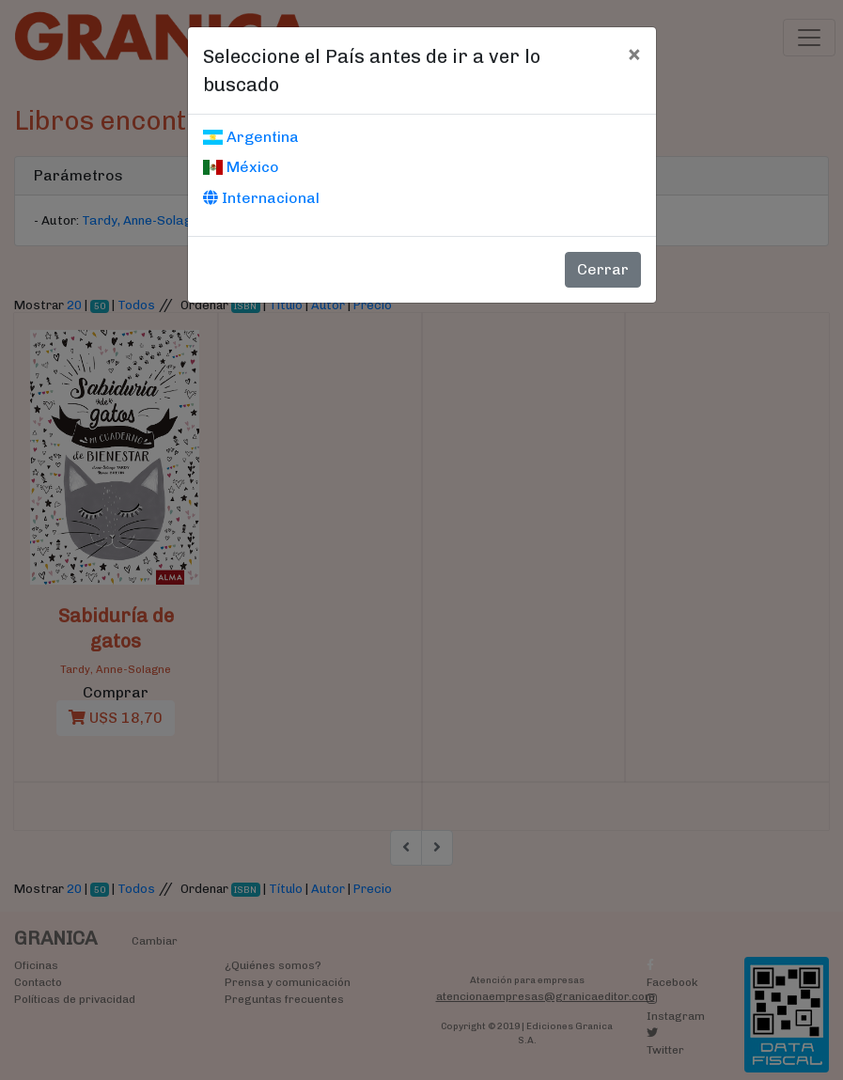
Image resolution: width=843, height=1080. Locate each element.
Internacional (261, 198)
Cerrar (603, 269)
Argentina (251, 137)
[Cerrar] (634, 53)
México (241, 167)
